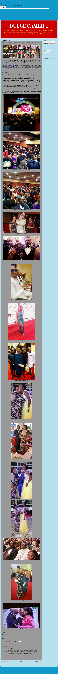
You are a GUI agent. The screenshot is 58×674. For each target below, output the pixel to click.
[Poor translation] (4, 7)
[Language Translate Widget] (49, 42)
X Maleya (10, 644)
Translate (52, 43)
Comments (47, 52)
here (17, 630)
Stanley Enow (5, 644)
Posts (45, 50)
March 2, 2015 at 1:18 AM (9, 654)
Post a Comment (7, 657)
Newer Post (5, 661)
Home (21, 661)
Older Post (38, 661)
